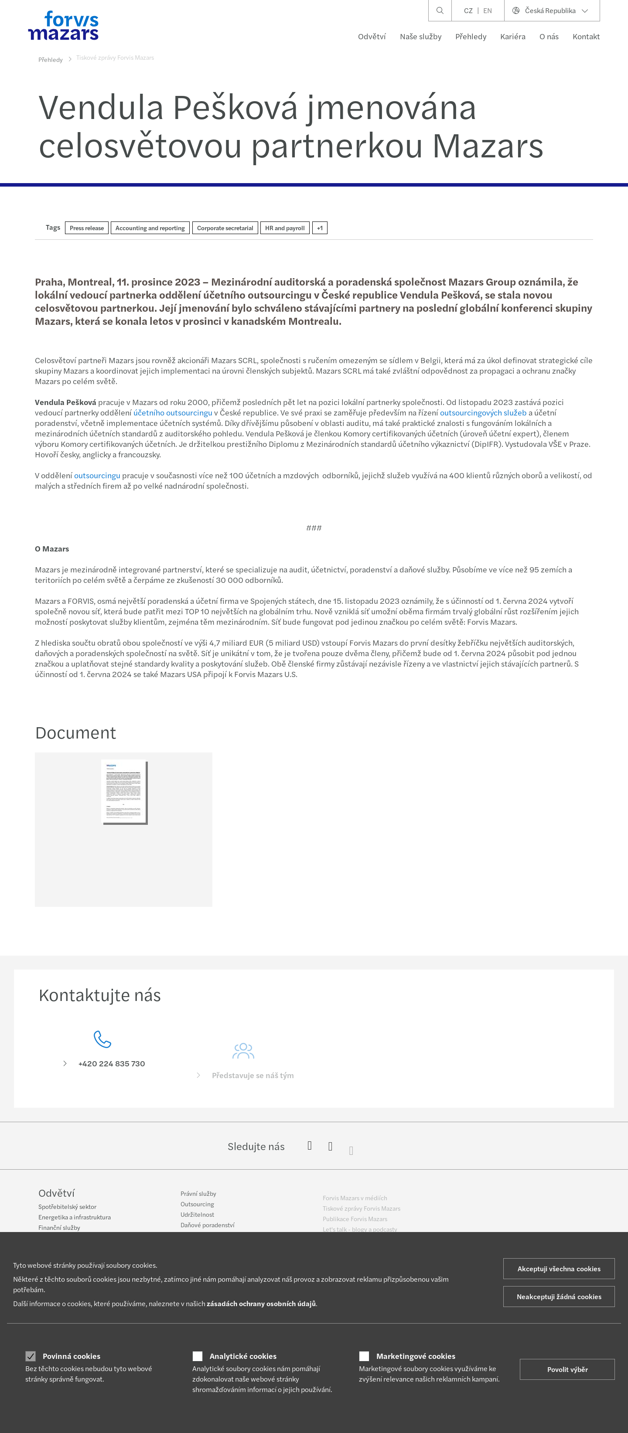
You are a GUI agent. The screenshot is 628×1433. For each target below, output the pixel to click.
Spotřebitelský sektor (67, 1207)
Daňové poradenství (208, 1230)
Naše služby (420, 36)
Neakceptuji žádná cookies (559, 1296)
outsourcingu (96, 475)
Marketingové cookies (415, 1356)
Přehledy (470, 36)
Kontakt (586, 36)
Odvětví (372, 36)
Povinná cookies (71, 1356)
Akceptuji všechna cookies (559, 1268)
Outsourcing (197, 1209)
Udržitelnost (197, 1219)
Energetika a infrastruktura (74, 1218)
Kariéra (513, 36)
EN (487, 10)
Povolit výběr (567, 1369)
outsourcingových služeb (482, 412)
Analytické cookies (243, 1356)
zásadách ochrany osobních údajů (261, 1303)
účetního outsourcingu (172, 412)
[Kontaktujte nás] (102, 1068)
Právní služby (198, 1199)
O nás (549, 36)
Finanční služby (59, 1228)
